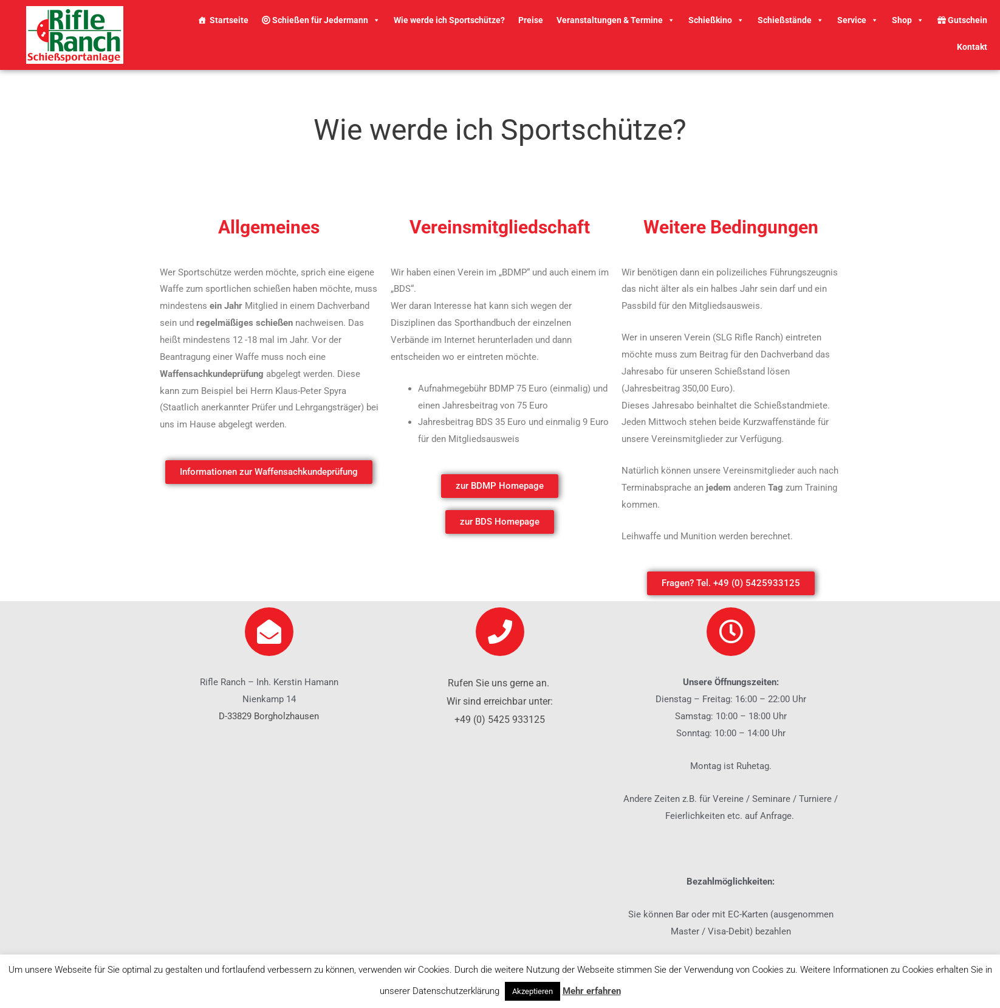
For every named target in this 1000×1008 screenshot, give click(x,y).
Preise (530, 20)
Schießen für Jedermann (321, 20)
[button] (268, 472)
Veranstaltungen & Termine (616, 20)
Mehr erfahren (592, 991)
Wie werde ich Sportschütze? (449, 20)
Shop (908, 20)
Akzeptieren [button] (532, 991)
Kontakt (972, 47)
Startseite (229, 20)
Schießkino (716, 20)
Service (857, 20)
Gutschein (962, 20)
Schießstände (791, 20)
